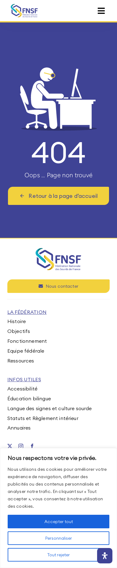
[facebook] (32, 446)
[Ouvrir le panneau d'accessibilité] (104, 555)
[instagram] (20, 446)
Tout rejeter (58, 555)
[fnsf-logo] (24, 6)
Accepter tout (58, 521)
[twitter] (9, 446)
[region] (58, 508)
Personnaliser (58, 538)
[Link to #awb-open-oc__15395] (101, 11)
